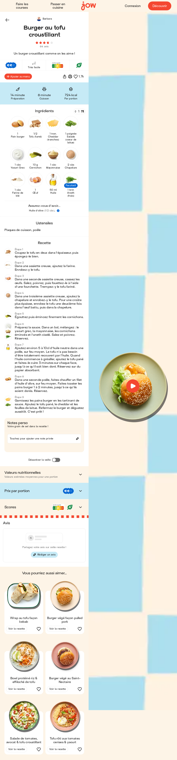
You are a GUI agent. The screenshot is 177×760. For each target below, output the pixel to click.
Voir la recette (16, 629)
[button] (7, 20)
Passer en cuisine (58, 5)
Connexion (132, 6)
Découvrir (159, 6)
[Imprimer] (70, 77)
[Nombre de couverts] (79, 112)
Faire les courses (22, 5)
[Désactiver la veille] (56, 461)
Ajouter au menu (18, 77)
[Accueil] (88, 6)
